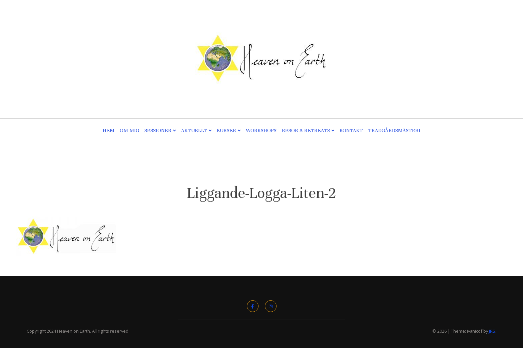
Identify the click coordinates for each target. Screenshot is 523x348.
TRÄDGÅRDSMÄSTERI (394, 130)
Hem (108, 130)
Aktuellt (194, 130)
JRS (492, 331)
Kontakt (351, 130)
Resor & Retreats (306, 130)
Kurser (226, 130)
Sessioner (157, 130)
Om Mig (129, 130)
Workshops (261, 130)
